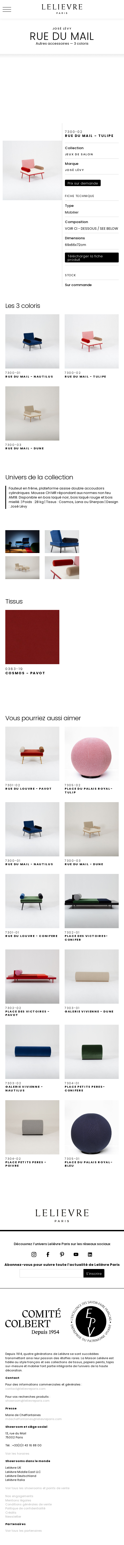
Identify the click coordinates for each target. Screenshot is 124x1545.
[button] (32, 346)
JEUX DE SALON (79, 154)
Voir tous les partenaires (23, 1531)
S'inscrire (94, 1273)
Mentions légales (18, 1500)
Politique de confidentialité (25, 1508)
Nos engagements (19, 1496)
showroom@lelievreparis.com (27, 1401)
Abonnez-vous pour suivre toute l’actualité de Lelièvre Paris (62, 1264)
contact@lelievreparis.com (25, 1389)
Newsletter (13, 1516)
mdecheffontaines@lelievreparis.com (33, 1419)
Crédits (10, 1512)
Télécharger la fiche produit (85, 258)
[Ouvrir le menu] (13, 9)
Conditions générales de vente (28, 1504)
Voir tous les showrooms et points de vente (37, 1488)
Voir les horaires (17, 1453)
